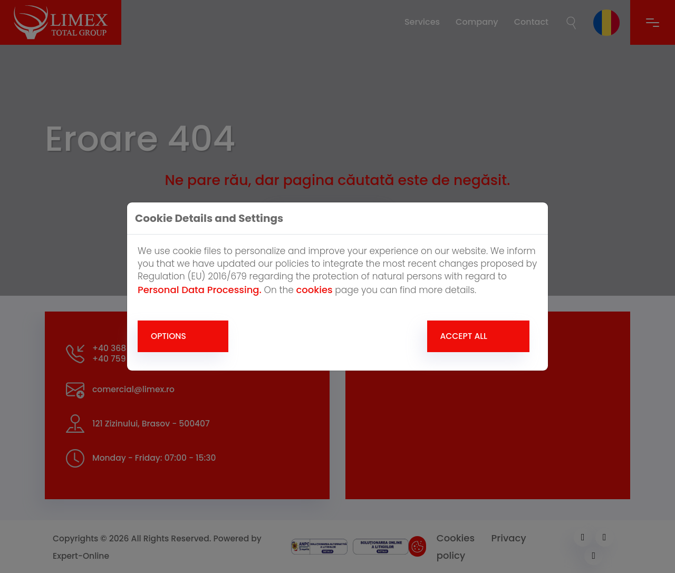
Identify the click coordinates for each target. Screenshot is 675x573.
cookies (314, 289)
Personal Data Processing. (200, 289)
